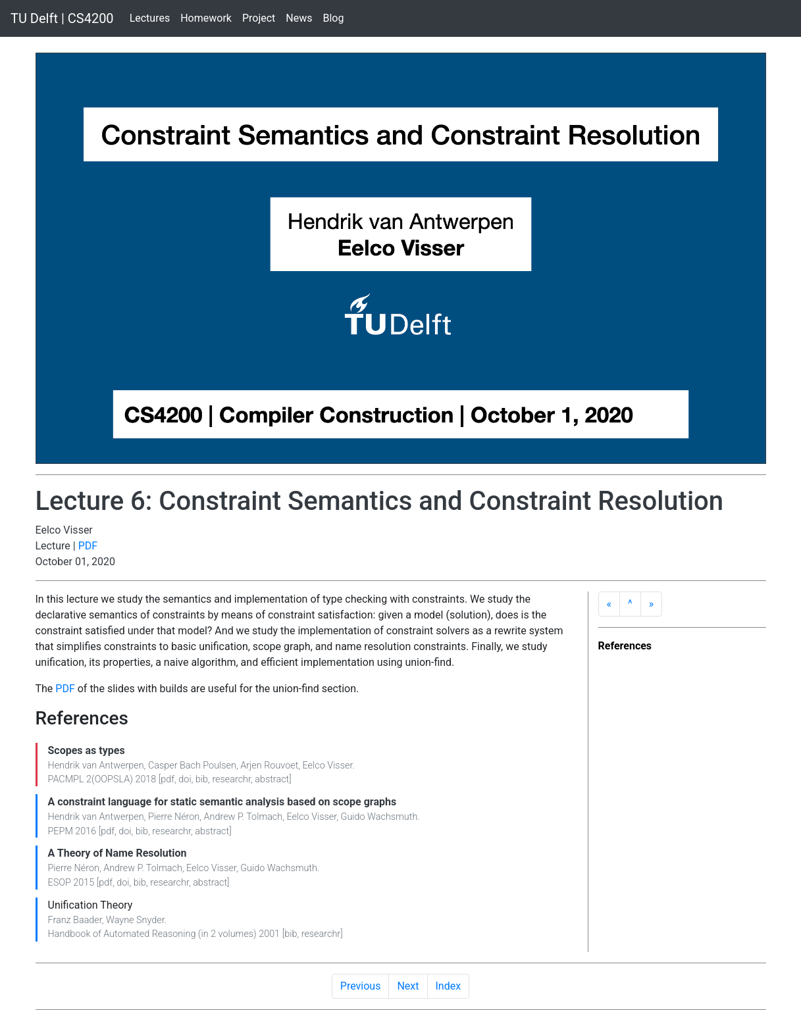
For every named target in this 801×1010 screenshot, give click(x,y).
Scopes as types (86, 750)
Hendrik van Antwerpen (96, 765)
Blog (333, 18)
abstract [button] (272, 779)
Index (448, 986)
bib (201, 779)
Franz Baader (75, 920)
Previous (360, 986)
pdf (167, 779)
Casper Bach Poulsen (192, 765)
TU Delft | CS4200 (62, 18)
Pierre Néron (173, 816)
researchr (231, 779)
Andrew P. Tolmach (243, 816)
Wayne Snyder (135, 920)
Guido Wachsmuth (379, 816)
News (299, 18)
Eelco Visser (328, 765)
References (625, 646)
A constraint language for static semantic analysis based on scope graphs (222, 801)
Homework (206, 18)
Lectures (150, 18)
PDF (87, 546)
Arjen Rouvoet (269, 765)
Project (258, 18)
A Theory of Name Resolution (117, 853)
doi (184, 779)
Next (408, 986)
